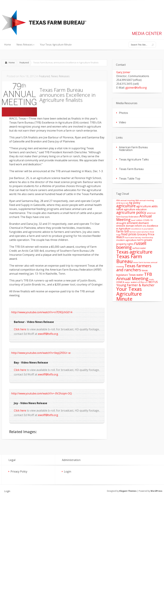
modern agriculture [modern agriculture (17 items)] (126, 240)
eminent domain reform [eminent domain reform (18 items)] (129, 225)
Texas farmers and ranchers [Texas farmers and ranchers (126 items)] (133, 267)
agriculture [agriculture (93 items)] (126, 205)
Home (12, 62)
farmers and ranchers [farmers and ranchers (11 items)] (139, 231)
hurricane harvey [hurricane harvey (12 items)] (133, 237)
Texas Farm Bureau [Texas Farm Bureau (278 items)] (129, 258)
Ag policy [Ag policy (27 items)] (134, 203)
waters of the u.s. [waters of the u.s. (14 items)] (139, 282)
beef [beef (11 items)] (133, 220)
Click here (20, 329)
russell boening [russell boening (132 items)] (131, 245)
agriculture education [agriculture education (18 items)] (135, 209)
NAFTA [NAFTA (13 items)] (140, 240)
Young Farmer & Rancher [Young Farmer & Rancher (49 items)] (135, 285)
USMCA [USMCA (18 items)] (120, 282)
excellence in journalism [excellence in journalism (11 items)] (142, 228)
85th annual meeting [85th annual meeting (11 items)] (125, 200)
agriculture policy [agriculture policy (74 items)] (131, 212)
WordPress (156, 491)
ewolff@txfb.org (48, 334)
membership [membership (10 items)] (147, 237)
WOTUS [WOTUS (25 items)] (153, 282)
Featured (24, 62)
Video (122, 122)
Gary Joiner (123, 72)
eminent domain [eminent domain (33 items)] (138, 223)
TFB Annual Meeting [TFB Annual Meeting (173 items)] (134, 276)
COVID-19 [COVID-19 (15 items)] (147, 220)
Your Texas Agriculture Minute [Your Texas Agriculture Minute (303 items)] (129, 294)
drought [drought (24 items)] (121, 223)
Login (67, 471)
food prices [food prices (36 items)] (128, 234)
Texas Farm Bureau (131, 169)
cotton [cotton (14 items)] (139, 220)
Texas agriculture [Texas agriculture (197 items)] (134, 252)
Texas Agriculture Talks (134, 159)
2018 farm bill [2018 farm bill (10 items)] (122, 203)
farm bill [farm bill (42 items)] (122, 231)
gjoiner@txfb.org (136, 87)
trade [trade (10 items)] (151, 279)
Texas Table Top (129, 178)
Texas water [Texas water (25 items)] (136, 275)
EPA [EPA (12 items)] (144, 226)
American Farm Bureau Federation (133, 148)
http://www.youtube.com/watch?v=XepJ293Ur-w (40, 353)
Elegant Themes (128, 491)
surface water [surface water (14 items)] (139, 248)
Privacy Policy (19, 471)
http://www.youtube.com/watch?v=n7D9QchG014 (41, 312)
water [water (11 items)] (127, 282)
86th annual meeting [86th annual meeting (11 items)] (144, 200)
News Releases (60, 76)
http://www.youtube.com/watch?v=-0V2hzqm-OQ (41, 393)
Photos (123, 113)
